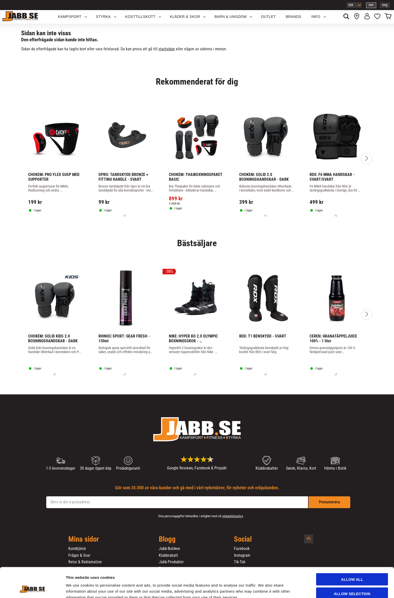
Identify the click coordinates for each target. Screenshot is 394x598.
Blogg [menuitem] (167, 539)
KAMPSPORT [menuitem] (69, 17)
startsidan (167, 49)
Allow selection (352, 568)
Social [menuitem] (243, 539)
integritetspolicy (232, 516)
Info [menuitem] (315, 17)
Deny (352, 582)
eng (384, 5)
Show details (263, 588)
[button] (377, 17)
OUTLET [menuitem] (268, 17)
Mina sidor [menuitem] (83, 539)
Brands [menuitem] (293, 17)
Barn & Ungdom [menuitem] (231, 17)
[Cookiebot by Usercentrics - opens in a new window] (33, 588)
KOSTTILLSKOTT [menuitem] (140, 17)
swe (371, 5)
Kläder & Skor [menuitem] (185, 17)
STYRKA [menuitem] (103, 17)
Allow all (352, 553)
